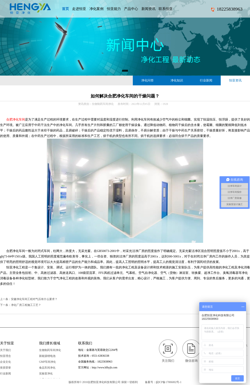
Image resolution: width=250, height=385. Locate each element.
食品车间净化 (47, 367)
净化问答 (147, 80)
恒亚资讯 (235, 80)
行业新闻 (206, 80)
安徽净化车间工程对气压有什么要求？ (34, 299)
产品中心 (131, 9)
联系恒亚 (166, 9)
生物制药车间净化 (50, 350)
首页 (65, 9)
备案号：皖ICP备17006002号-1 (163, 382)
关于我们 (5, 350)
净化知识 (177, 80)
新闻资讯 (148, 9)
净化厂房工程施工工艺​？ (26, 305)
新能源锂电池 (47, 356)
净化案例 (96, 9)
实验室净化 (46, 373)
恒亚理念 (5, 356)
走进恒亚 (79, 9)
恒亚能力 (114, 9)
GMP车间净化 (47, 361)
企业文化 (5, 361)
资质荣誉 (5, 367)
